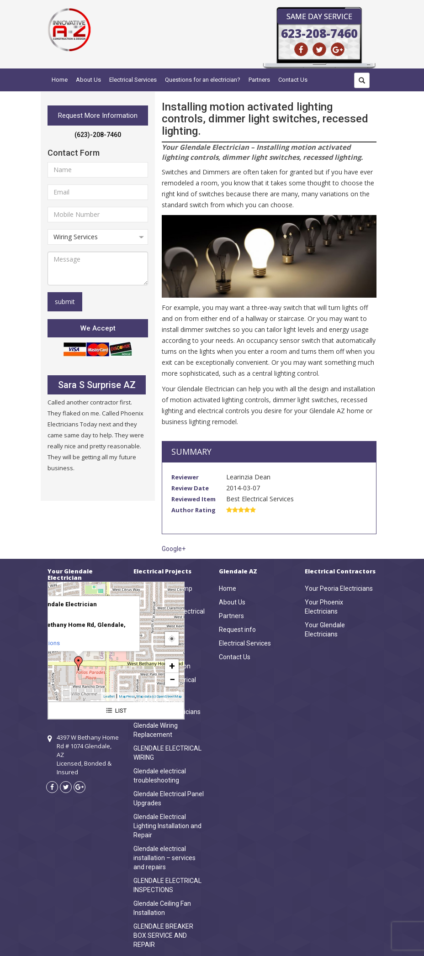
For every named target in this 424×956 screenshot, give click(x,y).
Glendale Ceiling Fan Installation (162, 908)
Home (60, 79)
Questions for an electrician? (202, 79)
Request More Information (98, 115)
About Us (88, 79)
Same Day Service (319, 16)
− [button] (172, 679)
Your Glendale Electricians (325, 629)
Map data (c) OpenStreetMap (159, 696)
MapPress (127, 696)
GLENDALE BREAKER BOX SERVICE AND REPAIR (163, 935)
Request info (237, 629)
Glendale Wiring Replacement (155, 730)
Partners (259, 79)
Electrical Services (133, 79)
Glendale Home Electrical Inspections (169, 616)
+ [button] (172, 666)
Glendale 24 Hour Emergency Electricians (167, 707)
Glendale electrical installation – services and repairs (164, 858)
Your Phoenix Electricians (324, 607)
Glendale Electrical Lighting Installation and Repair (167, 826)
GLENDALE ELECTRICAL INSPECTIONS (167, 885)
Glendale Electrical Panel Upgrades (168, 798)
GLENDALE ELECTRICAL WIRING (167, 753)
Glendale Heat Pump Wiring (162, 593)
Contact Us (292, 79)
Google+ (174, 548)
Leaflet (109, 696)
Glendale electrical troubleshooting (159, 775)
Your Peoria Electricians (339, 588)
